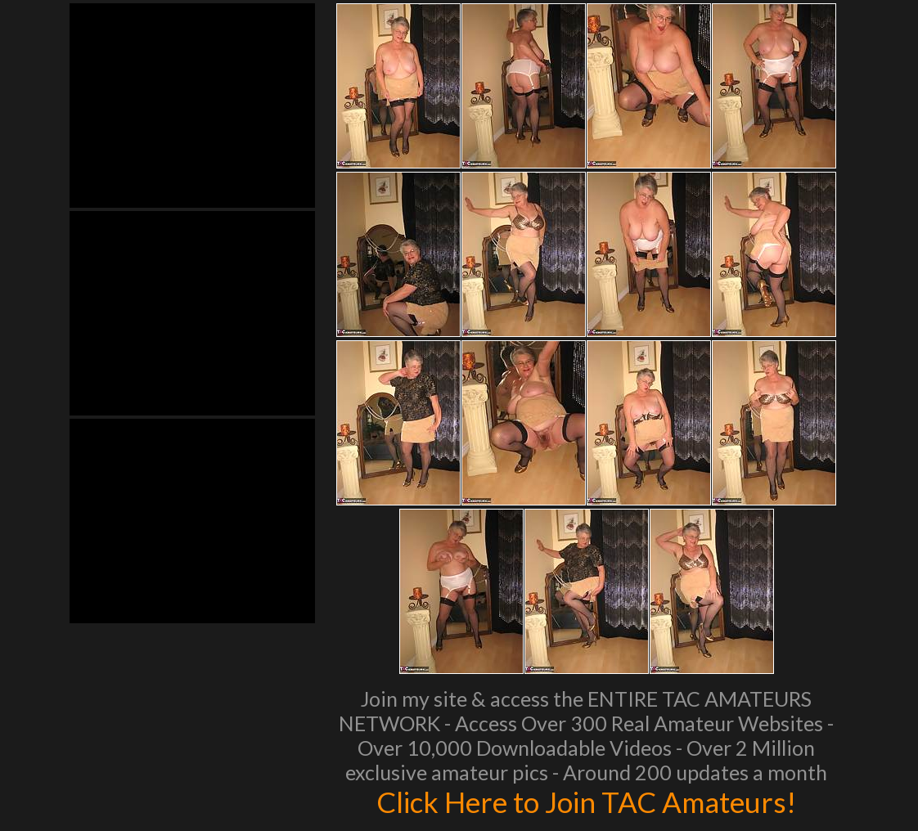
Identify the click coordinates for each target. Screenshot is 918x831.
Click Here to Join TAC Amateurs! (586, 801)
